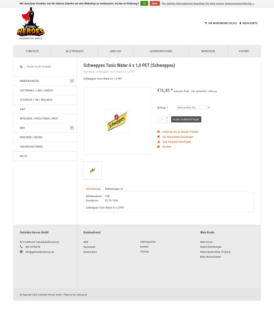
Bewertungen (114, 188)
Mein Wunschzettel (210, 256)
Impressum (208, 51)
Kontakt (244, 51)
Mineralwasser (29, 81)
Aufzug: (162, 107)
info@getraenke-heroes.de (39, 251)
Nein (155, 3)
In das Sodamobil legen (186, 119)
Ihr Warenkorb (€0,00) (221, 23)
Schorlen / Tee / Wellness (36, 99)
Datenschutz (90, 251)
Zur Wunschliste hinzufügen (175, 136)
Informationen (93, 188)
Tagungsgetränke (31, 146)
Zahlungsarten (148, 241)
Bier (22, 127)
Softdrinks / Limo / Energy (36, 90)
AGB (85, 242)
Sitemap (144, 251)
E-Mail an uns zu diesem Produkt (177, 131)
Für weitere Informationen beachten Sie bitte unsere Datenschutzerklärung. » (208, 3)
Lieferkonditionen (161, 51)
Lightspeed (81, 294)
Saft (23, 109)
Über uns (115, 51)
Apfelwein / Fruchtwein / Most (39, 118)
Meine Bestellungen (211, 246)
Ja (144, 3)
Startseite (32, 51)
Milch (23, 156)
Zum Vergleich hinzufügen (174, 141)
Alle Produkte (75, 51)
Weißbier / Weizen (31, 137)
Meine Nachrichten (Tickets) (215, 251)
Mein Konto (248, 23)
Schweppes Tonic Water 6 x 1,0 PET (115, 71)
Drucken (164, 146)
